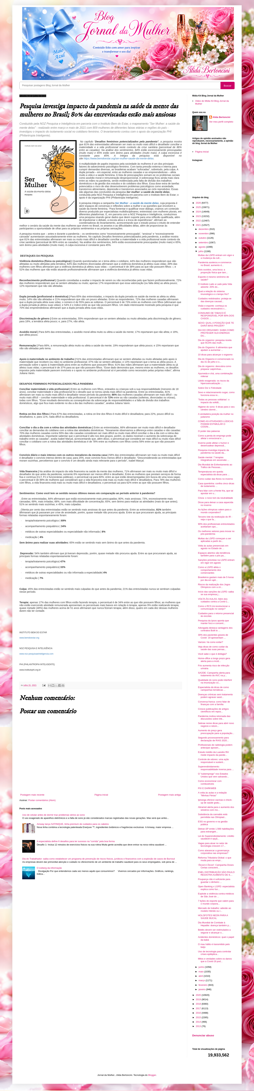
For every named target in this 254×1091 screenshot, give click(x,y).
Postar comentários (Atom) (42, 800)
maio (201, 971)
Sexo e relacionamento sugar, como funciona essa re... (216, 393)
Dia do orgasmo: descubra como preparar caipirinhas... (214, 367)
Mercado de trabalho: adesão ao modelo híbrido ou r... (214, 909)
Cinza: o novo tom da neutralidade (215, 498)
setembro (204, 242)
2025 (199, 207)
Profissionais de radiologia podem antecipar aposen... (215, 746)
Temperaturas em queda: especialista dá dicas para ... (213, 473)
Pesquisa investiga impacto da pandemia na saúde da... (213, 451)
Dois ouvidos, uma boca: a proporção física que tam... (213, 271)
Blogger (152, 1075)
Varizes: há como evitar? (210, 642)
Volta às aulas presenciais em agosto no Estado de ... (213, 547)
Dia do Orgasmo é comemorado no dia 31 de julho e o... (216, 360)
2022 (199, 220)
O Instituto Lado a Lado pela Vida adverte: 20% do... (215, 285)
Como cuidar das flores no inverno (215, 479)
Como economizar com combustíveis (210, 782)
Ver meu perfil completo (221, 121)
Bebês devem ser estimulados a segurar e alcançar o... (214, 931)
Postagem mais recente (32, 794)
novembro (204, 233)
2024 (199, 211)
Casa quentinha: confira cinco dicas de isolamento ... (216, 485)
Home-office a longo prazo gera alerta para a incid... (214, 659)
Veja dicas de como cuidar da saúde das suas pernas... (213, 648)
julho (201, 251)
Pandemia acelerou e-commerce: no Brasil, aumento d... (215, 264)
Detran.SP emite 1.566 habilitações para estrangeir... (216, 830)
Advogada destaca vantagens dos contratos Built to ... (215, 629)
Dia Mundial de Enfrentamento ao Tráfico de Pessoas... (215, 466)
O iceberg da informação (49, 868)
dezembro (204, 229)
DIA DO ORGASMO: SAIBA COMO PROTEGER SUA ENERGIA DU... (216, 333)
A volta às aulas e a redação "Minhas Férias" (212, 794)
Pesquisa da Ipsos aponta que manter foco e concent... (213, 622)
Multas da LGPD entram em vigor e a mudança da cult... (216, 256)
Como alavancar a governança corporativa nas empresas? (213, 852)
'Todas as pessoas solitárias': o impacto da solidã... (213, 401)
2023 (199, 216)
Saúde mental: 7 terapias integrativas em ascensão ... (213, 459)
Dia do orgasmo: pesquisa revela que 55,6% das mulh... (214, 341)
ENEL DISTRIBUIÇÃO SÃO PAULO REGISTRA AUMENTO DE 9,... (216, 873)
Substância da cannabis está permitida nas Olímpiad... (212, 815)
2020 (199, 995)
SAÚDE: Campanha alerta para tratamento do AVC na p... (214, 674)
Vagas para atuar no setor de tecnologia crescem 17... (212, 844)
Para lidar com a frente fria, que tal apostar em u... (215, 492)
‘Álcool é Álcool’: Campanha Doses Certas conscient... (216, 866)
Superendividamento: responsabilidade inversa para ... (216, 768)
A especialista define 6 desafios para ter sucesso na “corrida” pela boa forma (76, 841)
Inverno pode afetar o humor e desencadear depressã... (213, 444)
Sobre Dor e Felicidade (209, 388)
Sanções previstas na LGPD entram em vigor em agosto (216, 561)
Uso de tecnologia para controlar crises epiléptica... (214, 953)
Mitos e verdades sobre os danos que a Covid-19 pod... (215, 960)
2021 (199, 225)
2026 (199, 202)
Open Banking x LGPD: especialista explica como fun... (216, 888)
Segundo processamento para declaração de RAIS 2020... (213, 739)
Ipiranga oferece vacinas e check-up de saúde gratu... (215, 801)
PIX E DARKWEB (207, 788)
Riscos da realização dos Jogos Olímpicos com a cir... (214, 586)
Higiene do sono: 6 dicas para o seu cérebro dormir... (216, 408)
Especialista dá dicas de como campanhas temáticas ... (213, 688)
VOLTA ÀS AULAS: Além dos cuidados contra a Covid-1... (213, 600)
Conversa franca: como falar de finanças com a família (214, 703)
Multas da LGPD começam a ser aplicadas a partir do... (214, 540)
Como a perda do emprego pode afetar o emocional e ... (214, 437)
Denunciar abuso (203, 1035)
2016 (199, 1012)
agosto (202, 247)
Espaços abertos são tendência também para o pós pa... (214, 554)
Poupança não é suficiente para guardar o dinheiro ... (214, 880)
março (202, 980)
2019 (199, 999)
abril (201, 976)
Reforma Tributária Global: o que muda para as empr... (214, 859)
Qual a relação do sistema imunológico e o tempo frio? (213, 292)
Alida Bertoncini (221, 117)
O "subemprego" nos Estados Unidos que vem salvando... (213, 775)
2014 (199, 1021)
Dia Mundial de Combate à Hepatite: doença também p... (214, 924)
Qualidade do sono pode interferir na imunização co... (215, 681)
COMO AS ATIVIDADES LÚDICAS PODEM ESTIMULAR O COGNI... (215, 424)
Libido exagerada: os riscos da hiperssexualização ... (213, 382)
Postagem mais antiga (169, 794)
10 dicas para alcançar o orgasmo (215, 354)
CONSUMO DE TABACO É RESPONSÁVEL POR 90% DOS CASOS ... (216, 316)
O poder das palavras (209, 431)
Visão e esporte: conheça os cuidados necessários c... (212, 307)
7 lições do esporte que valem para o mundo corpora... (216, 902)
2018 (199, 1004)
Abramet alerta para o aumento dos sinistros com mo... (216, 808)
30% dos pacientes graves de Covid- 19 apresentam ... (213, 636)
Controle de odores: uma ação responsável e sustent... (213, 760)
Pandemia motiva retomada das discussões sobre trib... (214, 717)
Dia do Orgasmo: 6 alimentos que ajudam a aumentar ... (215, 349)
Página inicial (101, 794)
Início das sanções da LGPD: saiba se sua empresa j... (216, 593)
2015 (199, 1017)
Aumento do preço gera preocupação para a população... (216, 732)
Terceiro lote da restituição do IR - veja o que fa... (215, 518)
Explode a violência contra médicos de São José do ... (216, 895)
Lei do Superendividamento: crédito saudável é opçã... (216, 837)
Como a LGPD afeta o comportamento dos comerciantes (209, 570)
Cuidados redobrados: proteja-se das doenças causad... (214, 300)
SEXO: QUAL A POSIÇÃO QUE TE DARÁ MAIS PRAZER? (216, 324)
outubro (203, 238)
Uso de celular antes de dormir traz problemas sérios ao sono (53, 815)
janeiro (202, 989)
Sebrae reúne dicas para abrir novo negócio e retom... (216, 724)
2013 (199, 1026)
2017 (199, 1008)
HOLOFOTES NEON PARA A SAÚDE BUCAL (213, 916)
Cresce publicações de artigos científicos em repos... (213, 710)
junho (202, 967)
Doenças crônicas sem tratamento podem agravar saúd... (215, 696)
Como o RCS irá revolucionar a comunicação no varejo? (214, 607)
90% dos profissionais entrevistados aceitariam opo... (216, 525)
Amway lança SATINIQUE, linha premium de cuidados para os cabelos (73, 824)
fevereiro (203, 985)
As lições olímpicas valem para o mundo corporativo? (214, 511)
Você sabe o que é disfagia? (212, 654)
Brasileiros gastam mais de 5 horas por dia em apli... (216, 578)
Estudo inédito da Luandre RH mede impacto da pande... (213, 753)
